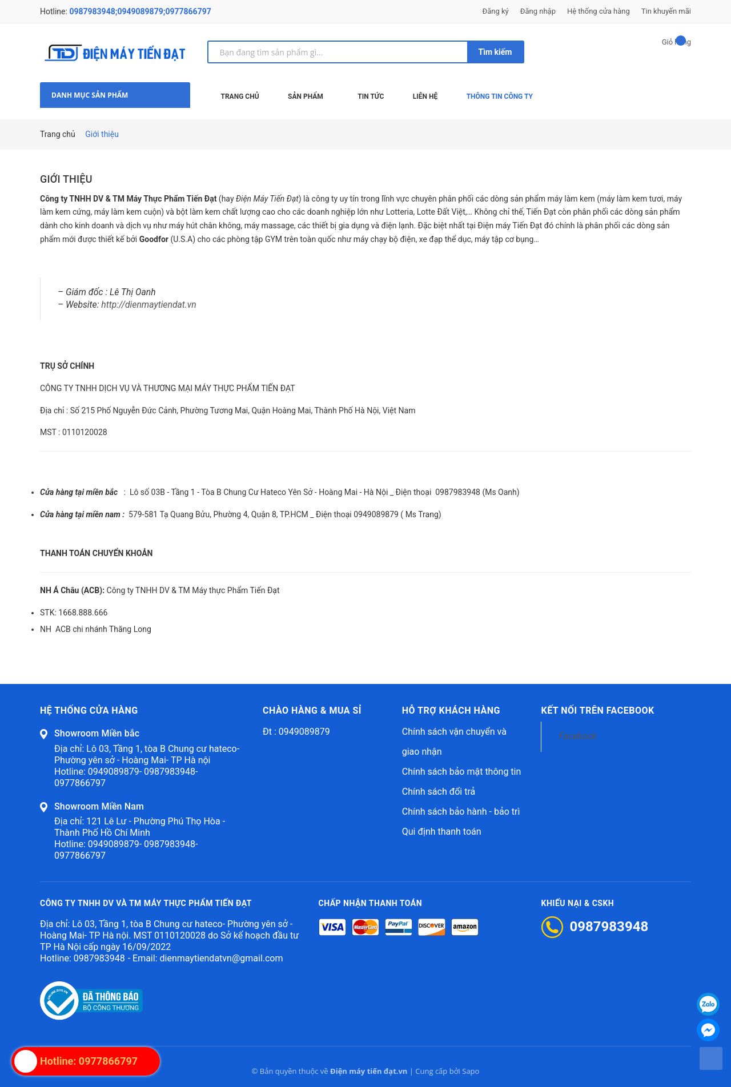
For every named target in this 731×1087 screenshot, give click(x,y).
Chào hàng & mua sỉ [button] (312, 710)
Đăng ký (496, 11)
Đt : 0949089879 (296, 731)
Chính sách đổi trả (439, 791)
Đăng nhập (538, 11)
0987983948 (99, 958)
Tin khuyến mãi (666, 11)
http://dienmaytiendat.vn (148, 304)
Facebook (577, 736)
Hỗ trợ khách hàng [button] (451, 710)
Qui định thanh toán (441, 831)
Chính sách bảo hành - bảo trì (461, 811)
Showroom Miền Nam (99, 806)
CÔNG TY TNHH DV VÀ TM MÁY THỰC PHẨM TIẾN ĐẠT (146, 903)
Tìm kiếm (495, 52)
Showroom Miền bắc (96, 733)
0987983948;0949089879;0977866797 (140, 11)
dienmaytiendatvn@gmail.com (221, 958)
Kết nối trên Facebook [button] (597, 710)
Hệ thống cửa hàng (598, 11)
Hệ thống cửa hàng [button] (89, 710)
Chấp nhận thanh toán (371, 903)
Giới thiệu (66, 179)
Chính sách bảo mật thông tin (461, 771)
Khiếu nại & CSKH (577, 903)
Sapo (470, 1071)
